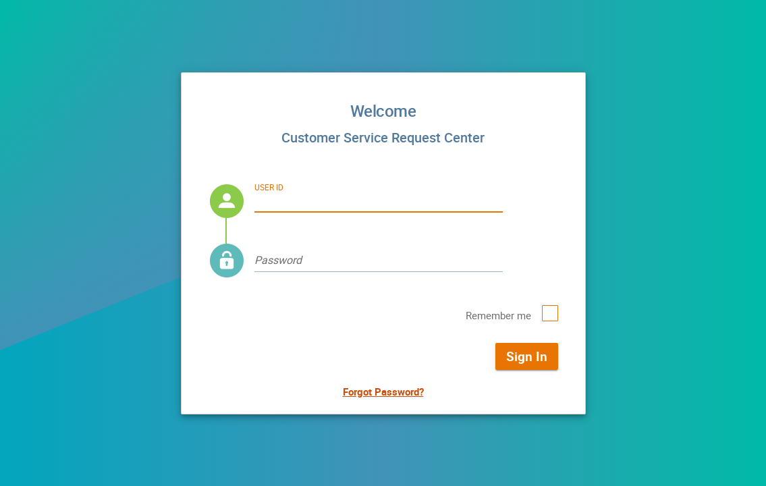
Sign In (526, 356)
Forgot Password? (383, 391)
